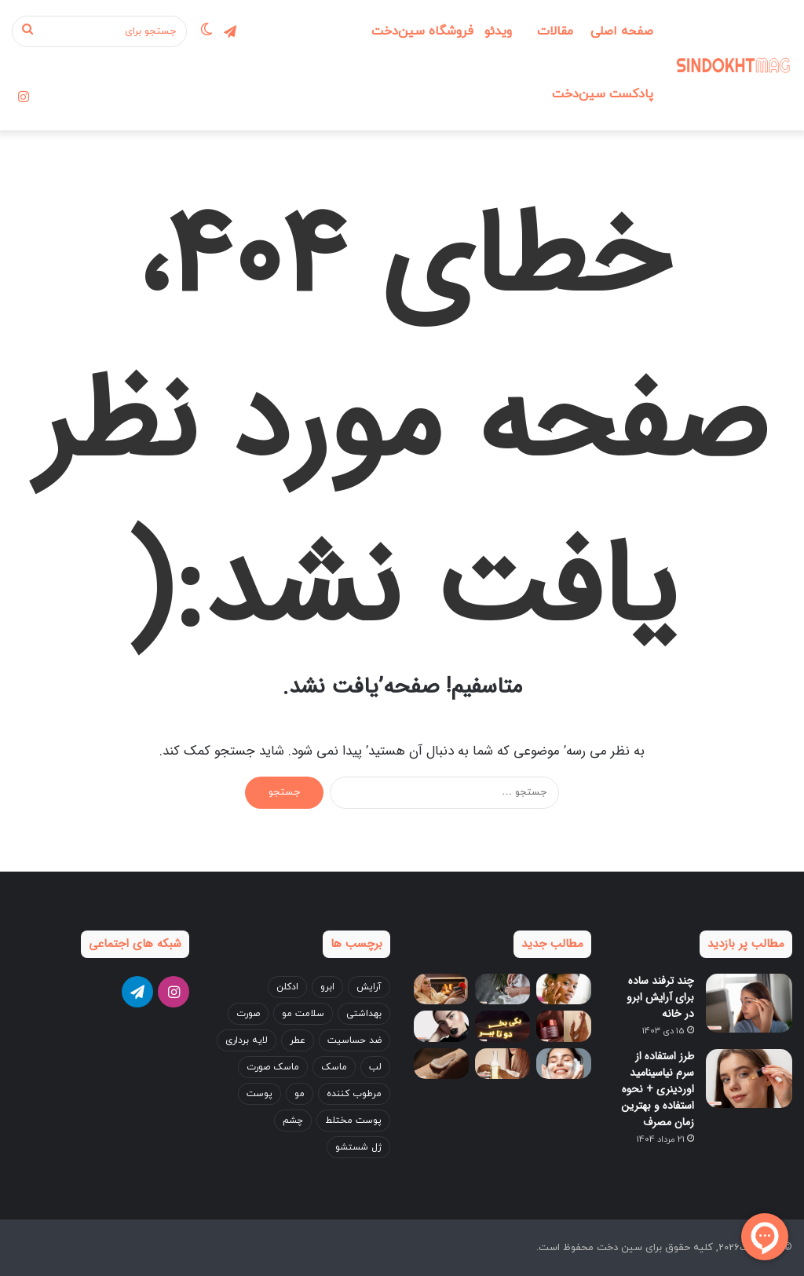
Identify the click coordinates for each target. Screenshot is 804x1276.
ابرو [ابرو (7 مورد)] (327, 987)
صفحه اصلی (621, 31)
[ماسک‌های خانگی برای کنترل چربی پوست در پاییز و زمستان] (441, 989)
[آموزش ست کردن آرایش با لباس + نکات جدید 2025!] (441, 1026)
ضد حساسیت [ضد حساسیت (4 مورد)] (354, 1040)
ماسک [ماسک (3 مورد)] (334, 1067)
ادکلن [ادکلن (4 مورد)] (287, 987)
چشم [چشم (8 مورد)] (293, 1120)
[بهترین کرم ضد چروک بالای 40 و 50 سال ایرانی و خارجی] (563, 1026)
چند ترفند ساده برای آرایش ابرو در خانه (660, 997)
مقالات (555, 31)
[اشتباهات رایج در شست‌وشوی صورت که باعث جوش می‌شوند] (563, 1063)
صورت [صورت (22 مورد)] (248, 1013)
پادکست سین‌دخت (602, 94)
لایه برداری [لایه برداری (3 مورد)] (246, 1040)
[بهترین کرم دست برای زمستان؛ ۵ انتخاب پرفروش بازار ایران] (441, 1063)
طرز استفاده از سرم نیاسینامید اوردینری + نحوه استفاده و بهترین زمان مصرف (657, 1089)
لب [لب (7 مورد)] (375, 1067)
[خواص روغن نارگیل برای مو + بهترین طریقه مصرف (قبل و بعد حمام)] (502, 1063)
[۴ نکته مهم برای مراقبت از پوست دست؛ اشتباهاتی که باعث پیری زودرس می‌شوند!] (502, 989)
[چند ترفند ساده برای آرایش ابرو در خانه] (749, 1003)
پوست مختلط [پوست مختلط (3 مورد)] (353, 1120)
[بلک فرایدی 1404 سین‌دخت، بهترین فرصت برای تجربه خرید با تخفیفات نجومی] (502, 1026)
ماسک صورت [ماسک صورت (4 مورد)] (273, 1067)
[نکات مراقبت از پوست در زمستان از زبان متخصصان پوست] (563, 989)
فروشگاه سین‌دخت (422, 31)
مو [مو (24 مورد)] (299, 1094)
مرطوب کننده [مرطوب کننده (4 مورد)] (354, 1094)
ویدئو (498, 31)
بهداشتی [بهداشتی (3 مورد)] (364, 1013)
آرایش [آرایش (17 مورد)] (369, 987)
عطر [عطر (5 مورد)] (297, 1040)
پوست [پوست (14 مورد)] (259, 1094)
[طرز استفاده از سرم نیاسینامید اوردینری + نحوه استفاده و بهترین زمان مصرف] (749, 1078)
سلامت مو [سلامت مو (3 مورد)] (303, 1013)
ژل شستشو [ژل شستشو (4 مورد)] (358, 1147)
